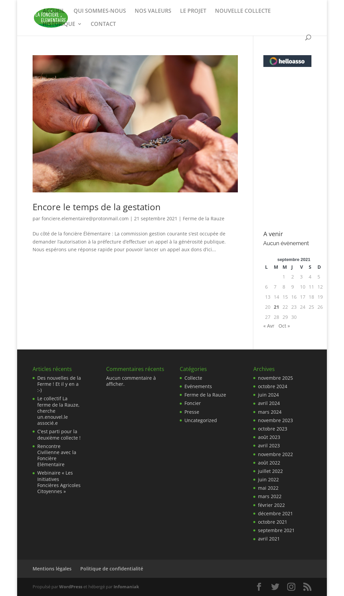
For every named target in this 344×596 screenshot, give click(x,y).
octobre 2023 (272, 428)
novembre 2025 (275, 378)
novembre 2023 (275, 420)
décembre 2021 (275, 513)
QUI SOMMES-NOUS (100, 11)
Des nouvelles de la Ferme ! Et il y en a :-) (59, 384)
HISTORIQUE (59, 25)
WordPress (70, 587)
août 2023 (269, 437)
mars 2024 (270, 412)
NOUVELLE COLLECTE (243, 11)
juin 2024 (268, 395)
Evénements (198, 386)
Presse (191, 412)
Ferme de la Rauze (203, 218)
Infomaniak (126, 587)
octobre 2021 (272, 522)
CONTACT (103, 25)
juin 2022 (268, 479)
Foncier (192, 403)
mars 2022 (270, 496)
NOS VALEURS (153, 11)
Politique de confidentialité (111, 568)
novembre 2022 (275, 454)
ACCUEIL (54, 11)
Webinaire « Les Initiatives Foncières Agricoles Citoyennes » (59, 482)
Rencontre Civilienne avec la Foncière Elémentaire (56, 455)
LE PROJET (193, 11)
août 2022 (269, 462)
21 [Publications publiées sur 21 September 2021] (276, 307)
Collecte (193, 378)
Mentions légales (52, 568)
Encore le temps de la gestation (97, 207)
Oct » (284, 326)
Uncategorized (200, 420)
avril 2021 (269, 538)
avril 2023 (269, 445)
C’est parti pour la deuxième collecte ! (59, 434)
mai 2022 (268, 488)
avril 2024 (269, 403)
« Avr (268, 326)
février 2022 (271, 505)
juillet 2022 (270, 471)
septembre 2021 (276, 530)
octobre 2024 (272, 386)
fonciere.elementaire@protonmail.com (85, 218)
